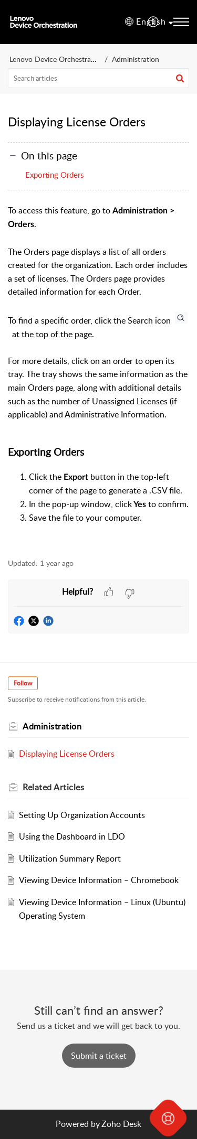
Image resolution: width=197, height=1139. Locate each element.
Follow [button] (23, 683)
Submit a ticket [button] (99, 1055)
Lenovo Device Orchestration (56, 59)
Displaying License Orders (67, 753)
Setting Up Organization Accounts (82, 815)
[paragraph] (98, 375)
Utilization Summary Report (70, 858)
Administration (135, 59)
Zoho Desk (121, 1124)
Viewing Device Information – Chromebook (99, 880)
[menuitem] (153, 22)
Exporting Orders (54, 174)
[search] (98, 78)
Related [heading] (53, 787)
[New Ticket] (99, 1055)
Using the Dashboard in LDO (72, 836)
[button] (153, 22)
